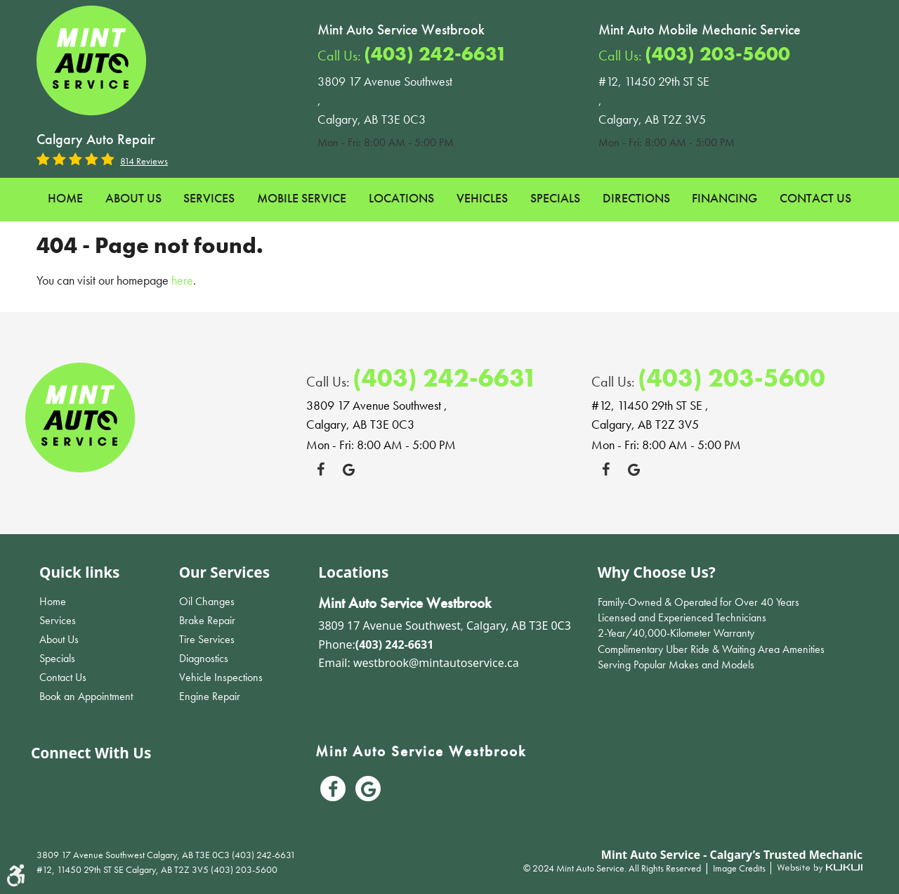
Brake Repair (207, 620)
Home (65, 198)
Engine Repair (209, 696)
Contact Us (815, 198)
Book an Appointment (86, 696)
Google (348, 469)
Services (209, 198)
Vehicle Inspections (221, 677)
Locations (401, 198)
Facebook (320, 469)
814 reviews (144, 161)
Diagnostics (203, 658)
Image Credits (740, 868)
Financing (724, 198)
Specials (555, 198)
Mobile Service (301, 198)
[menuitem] (65, 198)
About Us (133, 198)
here (182, 280)
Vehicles (482, 198)
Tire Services (207, 639)
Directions (636, 198)
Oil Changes (207, 601)
